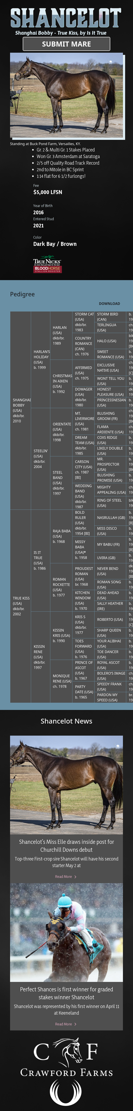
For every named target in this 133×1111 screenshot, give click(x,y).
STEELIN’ (41, 450)
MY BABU (104, 544)
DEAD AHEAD (108, 592)
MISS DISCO (107, 528)
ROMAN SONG (109, 582)
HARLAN (60, 327)
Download (109, 303)
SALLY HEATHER (110, 603)
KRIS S (80, 616)
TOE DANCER (107, 651)
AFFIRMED (83, 367)
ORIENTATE (62, 424)
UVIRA (102, 557)
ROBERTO (105, 619)
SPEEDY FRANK (109, 684)
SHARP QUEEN (109, 630)
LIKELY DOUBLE (110, 448)
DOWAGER (83, 389)
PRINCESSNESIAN (111, 400)
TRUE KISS (21, 598)
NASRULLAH (107, 517)
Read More (66, 876)
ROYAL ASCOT (108, 662)
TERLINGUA (106, 324)
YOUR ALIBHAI (109, 641)
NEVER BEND (107, 568)
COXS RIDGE (107, 437)
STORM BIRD (107, 314)
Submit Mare (66, 44)
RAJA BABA (62, 531)
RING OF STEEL (109, 500)
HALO (102, 341)
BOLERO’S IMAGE (111, 673)
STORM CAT (84, 314)
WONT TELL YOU (110, 378)
